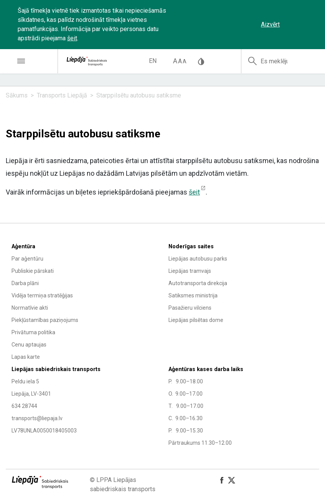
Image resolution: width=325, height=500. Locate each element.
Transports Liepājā (62, 95)
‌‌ (298, 24)
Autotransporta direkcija (197, 283)
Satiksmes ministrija (193, 295)
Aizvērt (270, 24)
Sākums (17, 95)
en (153, 60)
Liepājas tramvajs (189, 271)
